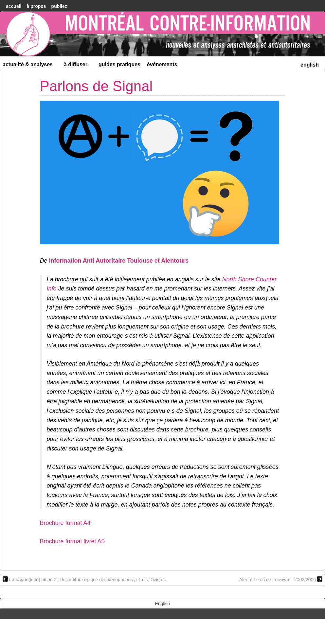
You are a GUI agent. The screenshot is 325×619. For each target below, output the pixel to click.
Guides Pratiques (119, 64)
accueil (13, 6)
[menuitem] (309, 64)
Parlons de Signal (96, 86)
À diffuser (78, 66)
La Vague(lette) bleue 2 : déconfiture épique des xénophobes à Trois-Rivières (84, 579)
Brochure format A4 (65, 523)
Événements (162, 64)
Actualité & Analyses (30, 66)
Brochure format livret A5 (72, 541)
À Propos (36, 6)
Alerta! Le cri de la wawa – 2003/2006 (280, 579)
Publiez (59, 6)
